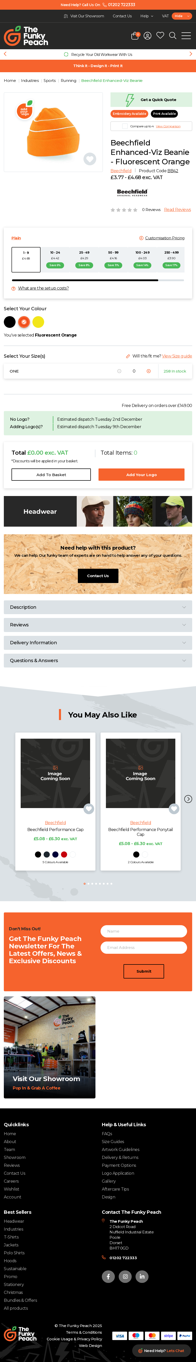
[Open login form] (147, 36)
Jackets (11, 1245)
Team (9, 1149)
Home (10, 80)
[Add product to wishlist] (88, 818)
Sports (50, 80)
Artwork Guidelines (120, 1149)
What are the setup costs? (43, 288)
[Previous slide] (5, 54)
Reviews (12, 1165)
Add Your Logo (141, 474)
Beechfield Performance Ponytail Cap (140, 841)
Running (69, 80)
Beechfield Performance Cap (55, 838)
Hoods (10, 1261)
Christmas (13, 1292)
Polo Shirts (14, 1253)
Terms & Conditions (84, 1332)
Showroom (14, 1157)
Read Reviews (177, 209)
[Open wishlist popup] (160, 36)
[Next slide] (191, 54)
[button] (188, 799)
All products (16, 1308)
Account (12, 1197)
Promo (10, 1276)
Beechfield (121, 170)
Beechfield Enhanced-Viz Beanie (112, 80)
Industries (30, 80)
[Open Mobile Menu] (186, 36)
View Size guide (177, 356)
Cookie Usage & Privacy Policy (74, 1339)
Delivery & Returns (120, 1157)
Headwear (14, 1221)
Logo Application (118, 1173)
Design (108, 1197)
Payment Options (119, 1165)
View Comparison (168, 126)
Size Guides (113, 1142)
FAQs (107, 1134)
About (10, 1142)
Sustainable (15, 1269)
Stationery (14, 1284)
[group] (98, 54)
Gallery (109, 1181)
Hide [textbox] (178, 16)
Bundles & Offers (20, 1300)
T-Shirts (11, 1237)
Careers (11, 1181)
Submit (144, 980)
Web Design (90, 1345)
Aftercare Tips (115, 1189)
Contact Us (98, 575)
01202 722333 (123, 1258)
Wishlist (11, 1189)
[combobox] (182, 16)
